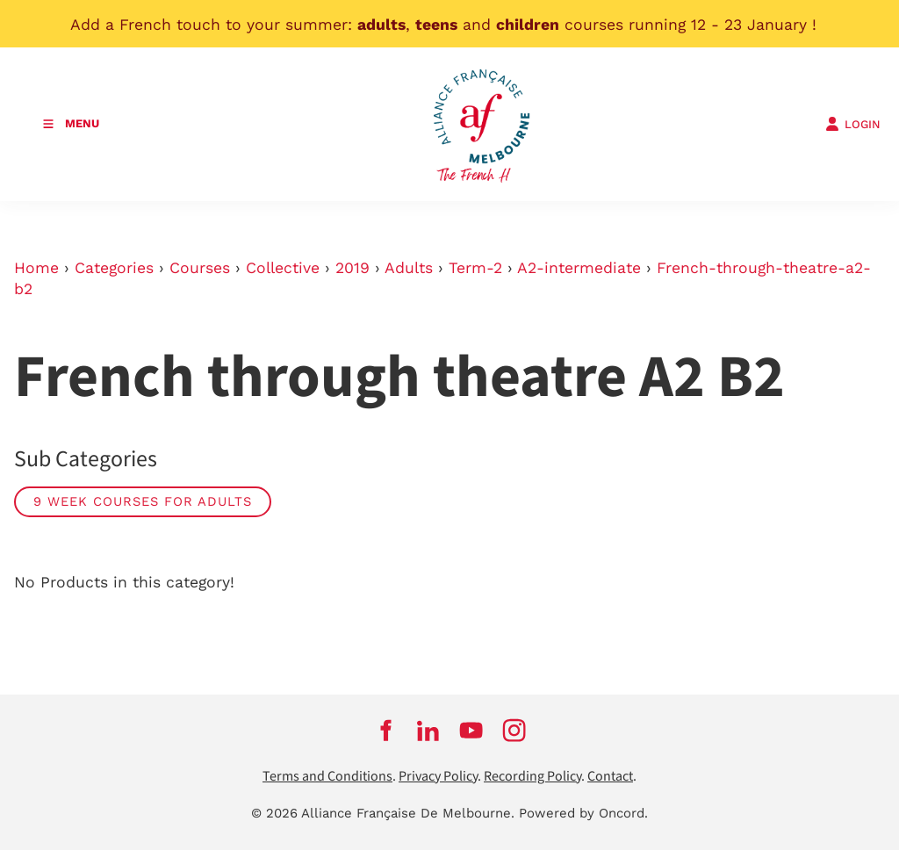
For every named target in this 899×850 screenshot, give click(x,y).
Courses (199, 268)
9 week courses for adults (142, 501)
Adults (409, 268)
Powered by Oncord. (583, 813)
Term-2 (475, 268)
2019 (352, 268)
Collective (283, 268)
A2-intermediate (579, 268)
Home (36, 268)
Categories (114, 268)
